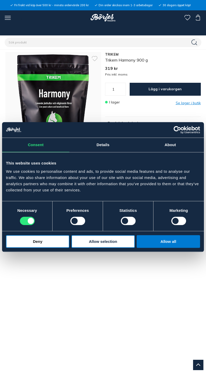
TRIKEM (112, 54)
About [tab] (170, 145)
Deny (37, 241)
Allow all (168, 241)
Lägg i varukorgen (165, 89)
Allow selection (103, 241)
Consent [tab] (36, 145)
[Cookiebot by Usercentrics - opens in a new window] (177, 130)
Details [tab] (103, 145)
